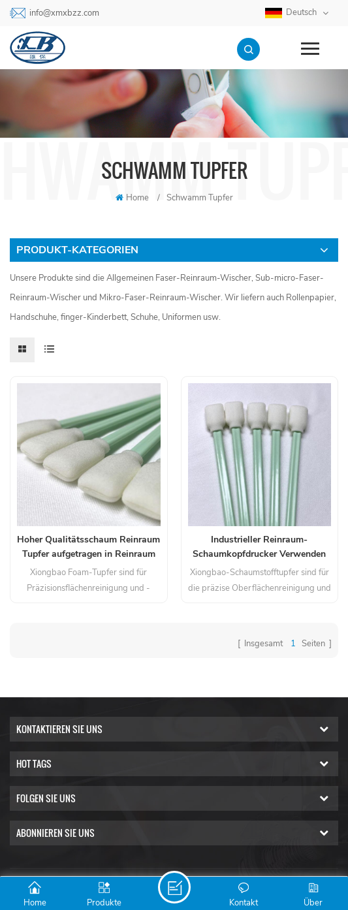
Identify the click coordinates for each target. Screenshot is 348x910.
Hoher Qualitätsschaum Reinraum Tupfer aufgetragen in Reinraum (88, 546)
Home (132, 198)
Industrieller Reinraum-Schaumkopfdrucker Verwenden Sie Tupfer (259, 547)
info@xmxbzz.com (64, 13)
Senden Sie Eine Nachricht (174, 887)
